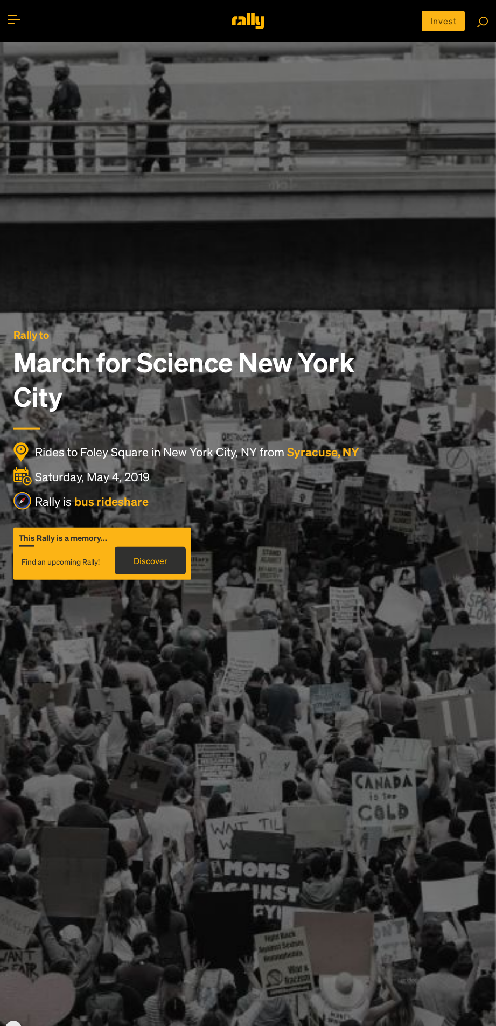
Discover (150, 560)
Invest (443, 20)
